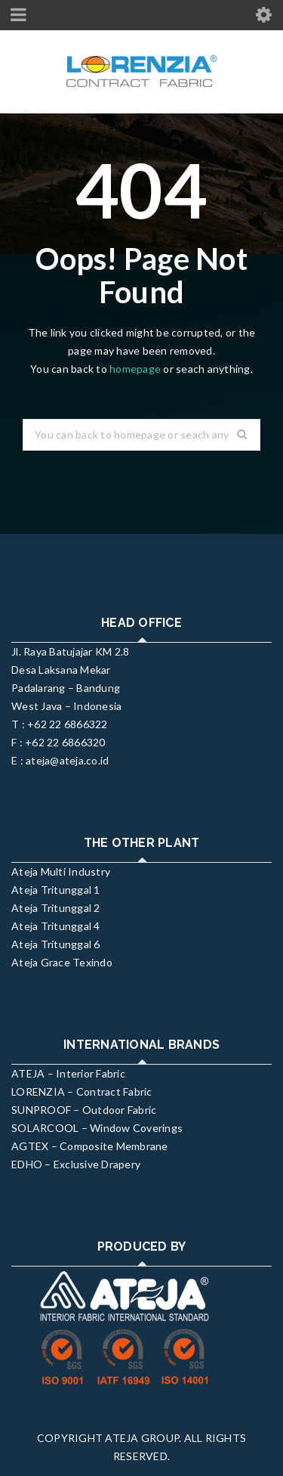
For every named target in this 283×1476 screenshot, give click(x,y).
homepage (135, 368)
